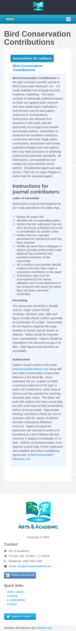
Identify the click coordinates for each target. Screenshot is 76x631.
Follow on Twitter (21, 616)
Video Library (15, 591)
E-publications (16, 600)
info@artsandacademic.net (30, 369)
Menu (10, 19)
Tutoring (12, 595)
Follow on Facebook (22, 575)
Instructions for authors (32, 58)
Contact (12, 604)
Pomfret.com (44, 628)
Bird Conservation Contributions (27, 68)
